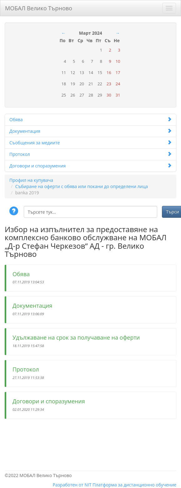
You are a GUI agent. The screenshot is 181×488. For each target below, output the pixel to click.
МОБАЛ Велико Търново (38, 7)
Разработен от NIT (72, 485)
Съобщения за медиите (90, 143)
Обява (90, 119)
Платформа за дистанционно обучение (134, 485)
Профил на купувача (31, 180)
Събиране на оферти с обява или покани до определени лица (81, 186)
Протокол (90, 154)
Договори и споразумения (90, 166)
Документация (90, 131)
